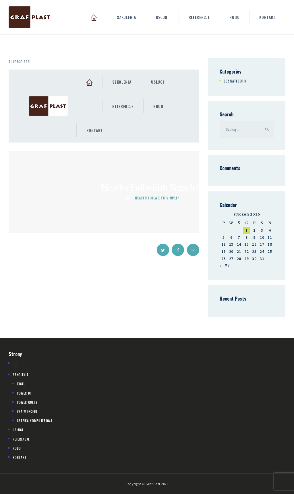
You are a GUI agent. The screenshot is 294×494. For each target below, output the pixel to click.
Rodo (17, 448)
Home (127, 197)
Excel (21, 384)
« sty (226, 265)
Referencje (21, 439)
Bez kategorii (235, 81)
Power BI (24, 393)
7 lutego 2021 (20, 61)
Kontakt (19, 457)
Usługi (18, 430)
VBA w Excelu (27, 411)
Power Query (27, 402)
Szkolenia (20, 374)
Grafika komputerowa (35, 420)
